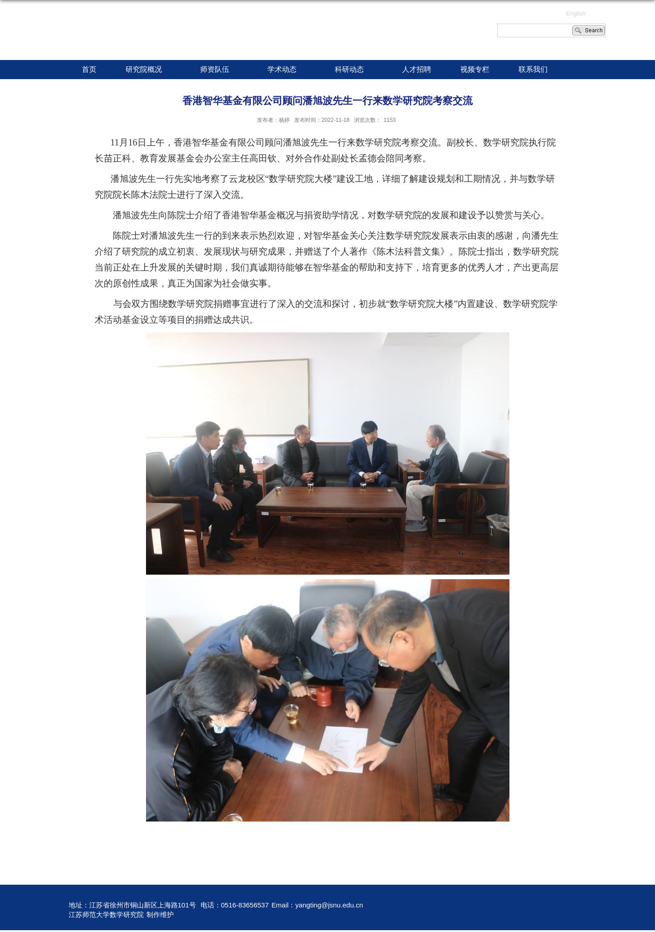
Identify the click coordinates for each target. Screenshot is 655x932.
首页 (89, 69)
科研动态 (354, 70)
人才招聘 (416, 69)
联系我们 (533, 69)
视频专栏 (474, 69)
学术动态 (286, 70)
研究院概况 (148, 70)
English (576, 13)
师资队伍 (219, 70)
